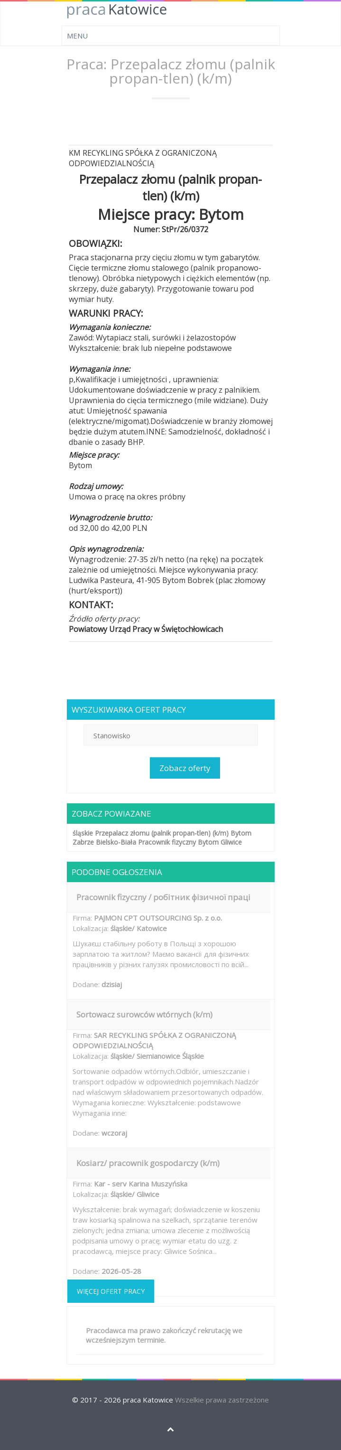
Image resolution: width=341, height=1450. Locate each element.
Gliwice (231, 842)
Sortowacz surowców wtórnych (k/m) (144, 1014)
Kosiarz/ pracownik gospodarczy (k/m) (148, 1163)
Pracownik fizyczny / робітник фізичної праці (163, 897)
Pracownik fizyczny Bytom (178, 842)
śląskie (83, 833)
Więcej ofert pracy (111, 1291)
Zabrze (83, 842)
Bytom (240, 833)
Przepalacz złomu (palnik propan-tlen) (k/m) (162, 833)
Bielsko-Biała (116, 842)
